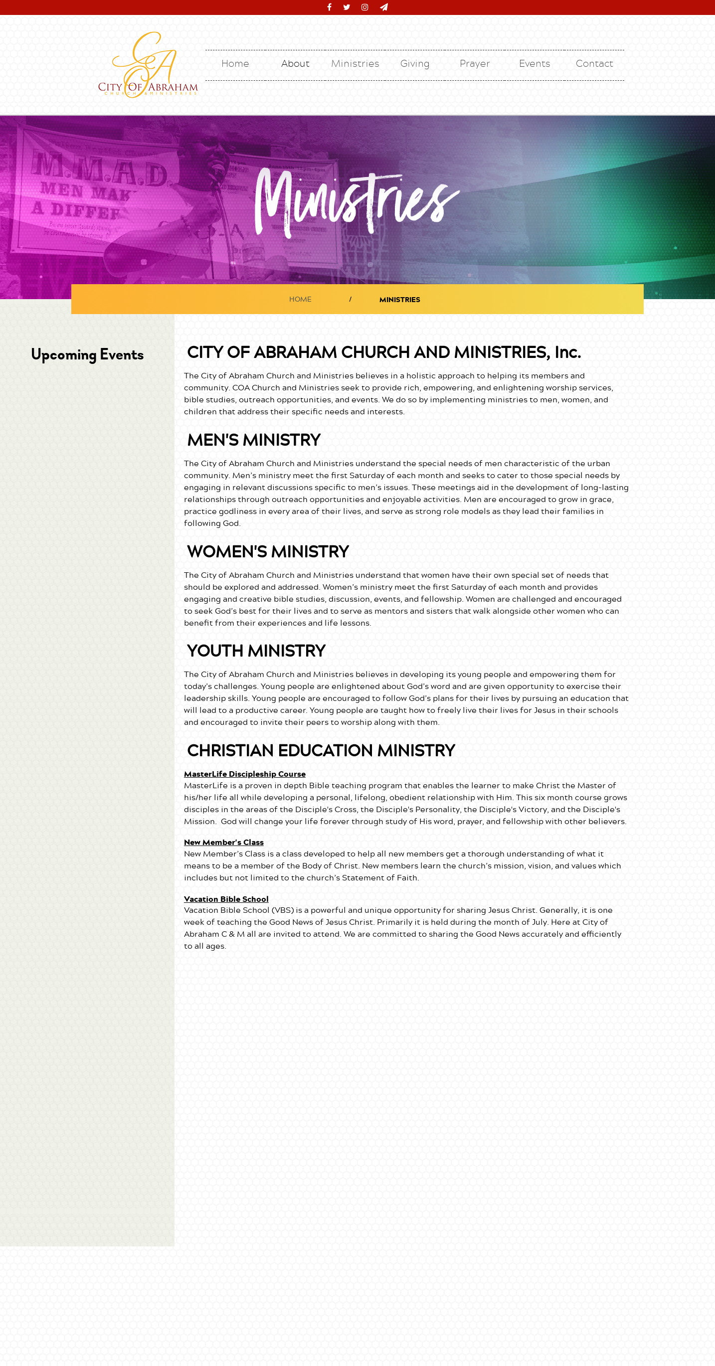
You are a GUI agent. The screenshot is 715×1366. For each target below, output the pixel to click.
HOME (300, 299)
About (295, 62)
